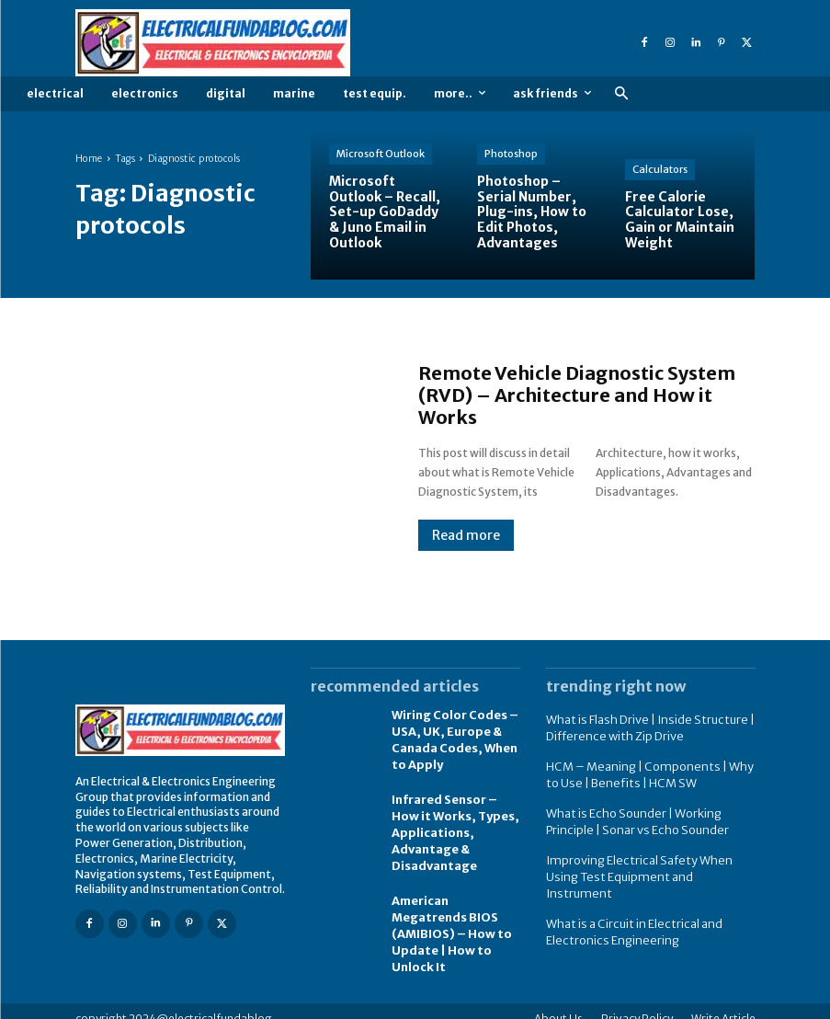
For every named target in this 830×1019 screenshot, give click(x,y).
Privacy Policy (637, 1003)
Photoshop (511, 153)
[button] (621, 94)
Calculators (660, 169)
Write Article (723, 1003)
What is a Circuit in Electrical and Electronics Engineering (628, 906)
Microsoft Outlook (380, 153)
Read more (466, 535)
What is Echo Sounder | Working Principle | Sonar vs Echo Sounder (633, 815)
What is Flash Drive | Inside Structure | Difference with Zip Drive (643, 726)
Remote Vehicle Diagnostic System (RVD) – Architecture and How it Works (576, 395)
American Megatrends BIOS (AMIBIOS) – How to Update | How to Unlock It (447, 920)
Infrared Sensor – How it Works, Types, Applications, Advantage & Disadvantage (452, 825)
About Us (558, 1003)
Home (89, 159)
